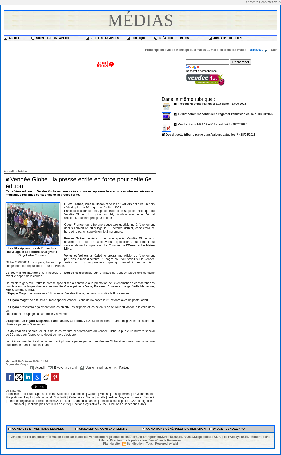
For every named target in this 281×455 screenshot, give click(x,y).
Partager (122, 367)
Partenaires (77, 397)
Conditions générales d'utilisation (174, 428)
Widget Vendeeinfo (227, 428)
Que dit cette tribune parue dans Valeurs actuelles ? (201, 134)
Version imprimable (95, 367)
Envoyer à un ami (62, 367)
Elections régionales (21, 401)
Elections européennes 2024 (127, 404)
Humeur (137, 397)
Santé (90, 397)
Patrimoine (78, 394)
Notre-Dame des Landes (81, 401)
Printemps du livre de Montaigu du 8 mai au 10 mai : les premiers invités (207, 50)
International (44, 397)
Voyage (124, 397)
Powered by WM (166, 443)
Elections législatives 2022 (89, 404)
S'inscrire (252, 2)
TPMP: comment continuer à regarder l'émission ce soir (217, 114)
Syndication (135, 443)
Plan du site (111, 443)
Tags (149, 443)
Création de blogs (171, 38)
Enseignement (121, 394)
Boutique (136, 38)
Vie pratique (14, 397)
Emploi (29, 397)
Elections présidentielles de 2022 (48, 404)
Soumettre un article (51, 38)
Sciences (63, 394)
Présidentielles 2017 (50, 401)
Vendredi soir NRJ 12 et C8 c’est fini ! (204, 124)
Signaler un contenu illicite (101, 428)
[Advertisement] (80, 133)
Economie (13, 394)
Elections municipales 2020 (117, 401)
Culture (93, 394)
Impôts (100, 397)
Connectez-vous (270, 2)
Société (149, 397)
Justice (113, 397)
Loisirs (50, 394)
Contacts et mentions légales (36, 428)
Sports (39, 394)
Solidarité (60, 397)
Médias (140, 20)
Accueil (12, 38)
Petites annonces (102, 38)
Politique (27, 394)
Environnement (143, 394)
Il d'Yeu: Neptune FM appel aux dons (203, 103)
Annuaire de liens (226, 38)
